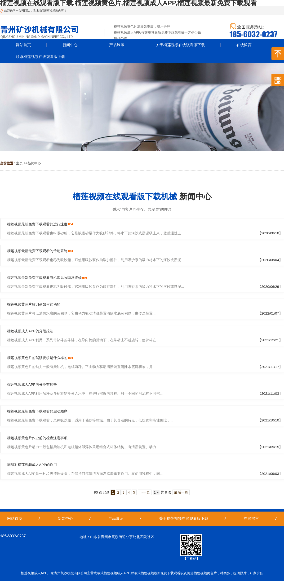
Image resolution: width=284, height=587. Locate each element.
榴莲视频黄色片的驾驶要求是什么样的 (37, 358)
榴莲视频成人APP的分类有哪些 (32, 384)
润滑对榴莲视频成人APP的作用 (32, 465)
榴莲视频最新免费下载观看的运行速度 (37, 224)
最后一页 (181, 492)
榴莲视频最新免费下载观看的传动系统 (37, 251)
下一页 (144, 492)
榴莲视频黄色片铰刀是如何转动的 (33, 304)
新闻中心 (34, 163)
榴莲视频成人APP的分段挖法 (30, 331)
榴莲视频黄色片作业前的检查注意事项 (37, 438)
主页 (19, 163)
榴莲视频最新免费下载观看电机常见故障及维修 (44, 278)
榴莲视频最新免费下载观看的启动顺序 (37, 411)
